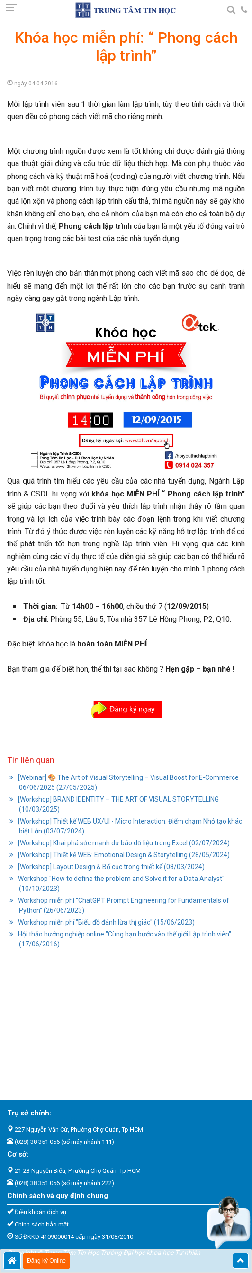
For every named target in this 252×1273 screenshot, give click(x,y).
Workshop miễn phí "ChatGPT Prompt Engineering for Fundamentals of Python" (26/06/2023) (123, 905)
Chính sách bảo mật (42, 1224)
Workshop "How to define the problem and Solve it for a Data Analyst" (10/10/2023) (121, 883)
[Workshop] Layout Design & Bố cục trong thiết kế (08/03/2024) (111, 867)
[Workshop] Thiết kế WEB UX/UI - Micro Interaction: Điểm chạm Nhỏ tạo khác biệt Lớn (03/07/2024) (129, 826)
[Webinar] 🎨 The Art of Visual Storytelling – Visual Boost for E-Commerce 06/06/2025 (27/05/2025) (128, 782)
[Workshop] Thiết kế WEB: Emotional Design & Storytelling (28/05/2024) (123, 855)
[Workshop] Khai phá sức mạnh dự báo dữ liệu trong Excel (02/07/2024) (123, 843)
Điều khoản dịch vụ (40, 1212)
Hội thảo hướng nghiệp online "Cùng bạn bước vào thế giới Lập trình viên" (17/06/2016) (124, 939)
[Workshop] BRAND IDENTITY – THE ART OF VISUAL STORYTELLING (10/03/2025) (118, 804)
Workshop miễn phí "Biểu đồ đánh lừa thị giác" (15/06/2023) (106, 922)
